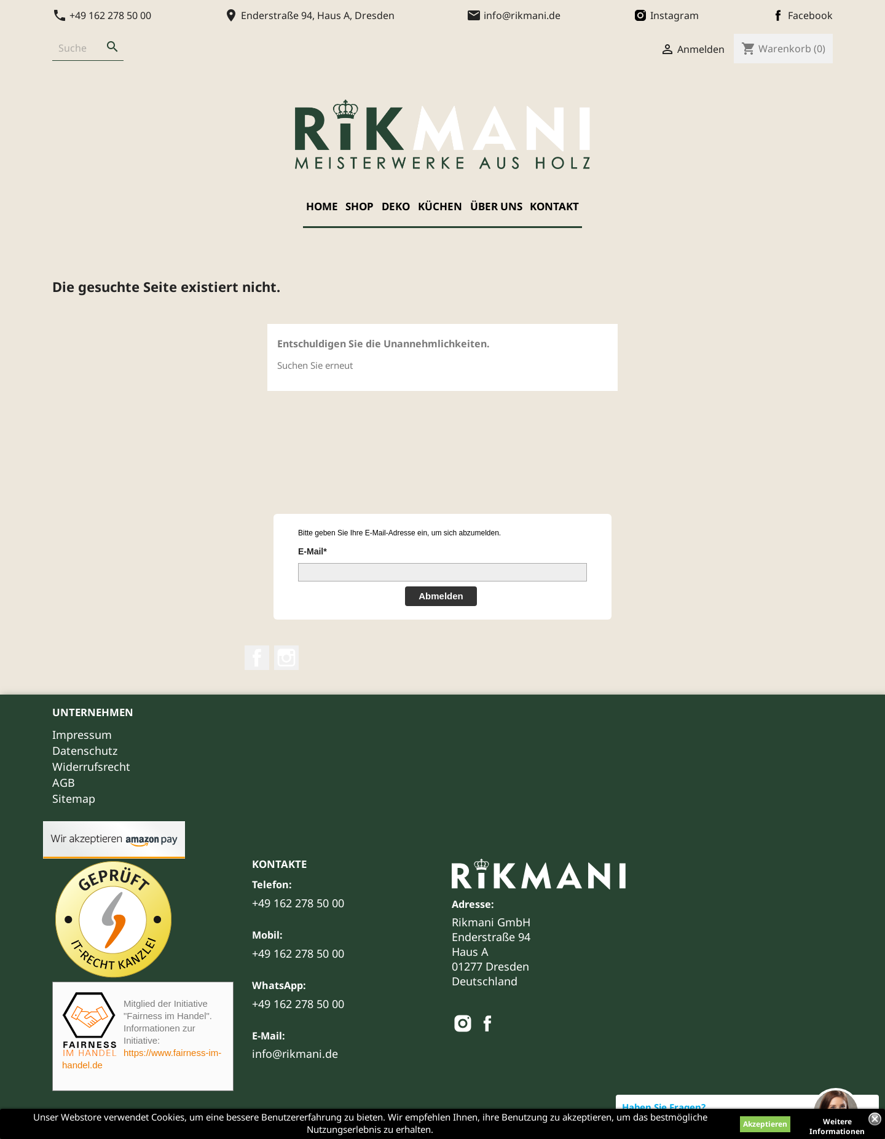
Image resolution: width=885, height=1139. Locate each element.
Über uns (496, 206)
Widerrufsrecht (91, 766)
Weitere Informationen (837, 1123)
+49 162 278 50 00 (298, 903)
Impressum (82, 734)
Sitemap (73, 798)
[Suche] (76, 48)
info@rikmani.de (295, 1053)
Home (322, 206)
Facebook (257, 657)
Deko (396, 206)
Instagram (286, 657)
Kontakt (554, 206)
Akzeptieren (765, 1124)
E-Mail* (312, 551)
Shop (359, 206)
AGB (63, 782)
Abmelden (441, 596)
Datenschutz (84, 750)
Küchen (440, 206)
